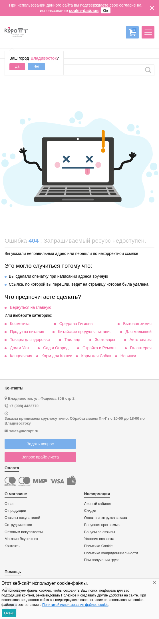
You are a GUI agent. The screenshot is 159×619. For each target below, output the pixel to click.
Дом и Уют (19, 348)
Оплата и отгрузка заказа (105, 518)
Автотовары (141, 339)
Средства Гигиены (76, 323)
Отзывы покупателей (22, 518)
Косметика (19, 323)
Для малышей (138, 331)
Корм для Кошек (56, 356)
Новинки (128, 356)
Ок (105, 10)
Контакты (12, 546)
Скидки (90, 511)
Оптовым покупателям (24, 532)
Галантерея (141, 348)
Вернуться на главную (30, 307)
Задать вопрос (40, 444)
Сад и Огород (56, 348)
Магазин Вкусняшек (21, 539)
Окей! (9, 613)
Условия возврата (99, 539)
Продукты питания (27, 331)
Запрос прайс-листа (40, 457)
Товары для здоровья (30, 339)
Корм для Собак (96, 356)
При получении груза (102, 560)
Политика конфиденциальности (111, 553)
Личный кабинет (98, 504)
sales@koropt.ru (23, 431)
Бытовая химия (137, 323)
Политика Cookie (98, 546)
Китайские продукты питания (85, 331)
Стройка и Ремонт (99, 348)
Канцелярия (21, 356)
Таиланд (72, 339)
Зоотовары (105, 339)
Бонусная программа (102, 525)
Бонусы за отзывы (99, 532)
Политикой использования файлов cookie (75, 605)
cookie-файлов (84, 10)
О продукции (15, 511)
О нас (9, 504)
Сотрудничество (18, 525)
